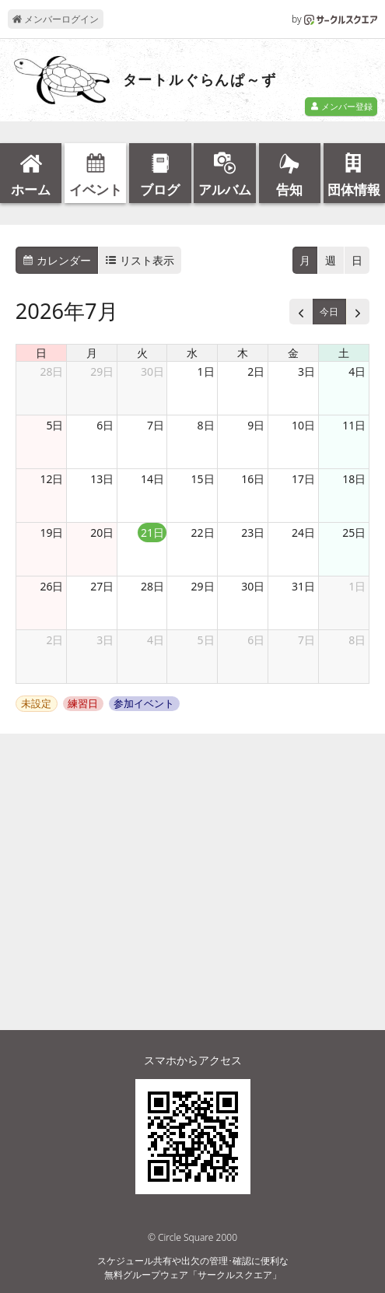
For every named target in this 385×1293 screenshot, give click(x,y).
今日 (329, 311)
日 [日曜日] (41, 352)
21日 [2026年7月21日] (152, 532)
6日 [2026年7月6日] (105, 425)
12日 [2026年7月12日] (51, 478)
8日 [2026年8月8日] (357, 639)
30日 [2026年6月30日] (152, 371)
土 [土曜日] (343, 352)
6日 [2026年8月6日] (255, 639)
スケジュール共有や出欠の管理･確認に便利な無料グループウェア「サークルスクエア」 (193, 1267)
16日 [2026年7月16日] (252, 478)
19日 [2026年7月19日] (51, 532)
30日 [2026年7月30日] (252, 586)
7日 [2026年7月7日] (155, 425)
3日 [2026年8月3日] (105, 639)
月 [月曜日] (91, 352)
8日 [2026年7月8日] (206, 425)
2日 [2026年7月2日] (255, 371)
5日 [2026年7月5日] (54, 425)
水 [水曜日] (192, 352)
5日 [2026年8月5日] (206, 639)
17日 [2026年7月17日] (303, 478)
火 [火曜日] (142, 352)
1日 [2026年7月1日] (206, 371)
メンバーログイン (55, 19)
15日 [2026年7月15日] (203, 478)
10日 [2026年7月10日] (303, 425)
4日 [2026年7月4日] (357, 371)
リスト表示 (140, 260)
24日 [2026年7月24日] (303, 532)
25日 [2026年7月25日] (354, 532)
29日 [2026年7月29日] (203, 586)
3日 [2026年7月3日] (306, 371)
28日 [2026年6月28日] (51, 371)
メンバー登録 (341, 106)
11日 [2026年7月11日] (354, 425)
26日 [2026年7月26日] (51, 586)
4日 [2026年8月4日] (155, 639)
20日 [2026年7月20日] (102, 532)
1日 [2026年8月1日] (357, 586)
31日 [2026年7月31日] (303, 586)
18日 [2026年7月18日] (354, 478)
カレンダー (57, 260)
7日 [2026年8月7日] (306, 639)
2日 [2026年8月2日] (54, 639)
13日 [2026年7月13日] (102, 478)
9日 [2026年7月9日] (255, 425)
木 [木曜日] (242, 352)
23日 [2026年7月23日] (252, 532)
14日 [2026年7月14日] (152, 478)
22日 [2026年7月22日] (203, 532)
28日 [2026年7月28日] (152, 586)
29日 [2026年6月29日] (102, 371)
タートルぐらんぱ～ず (200, 80)
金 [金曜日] (293, 352)
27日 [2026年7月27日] (102, 586)
